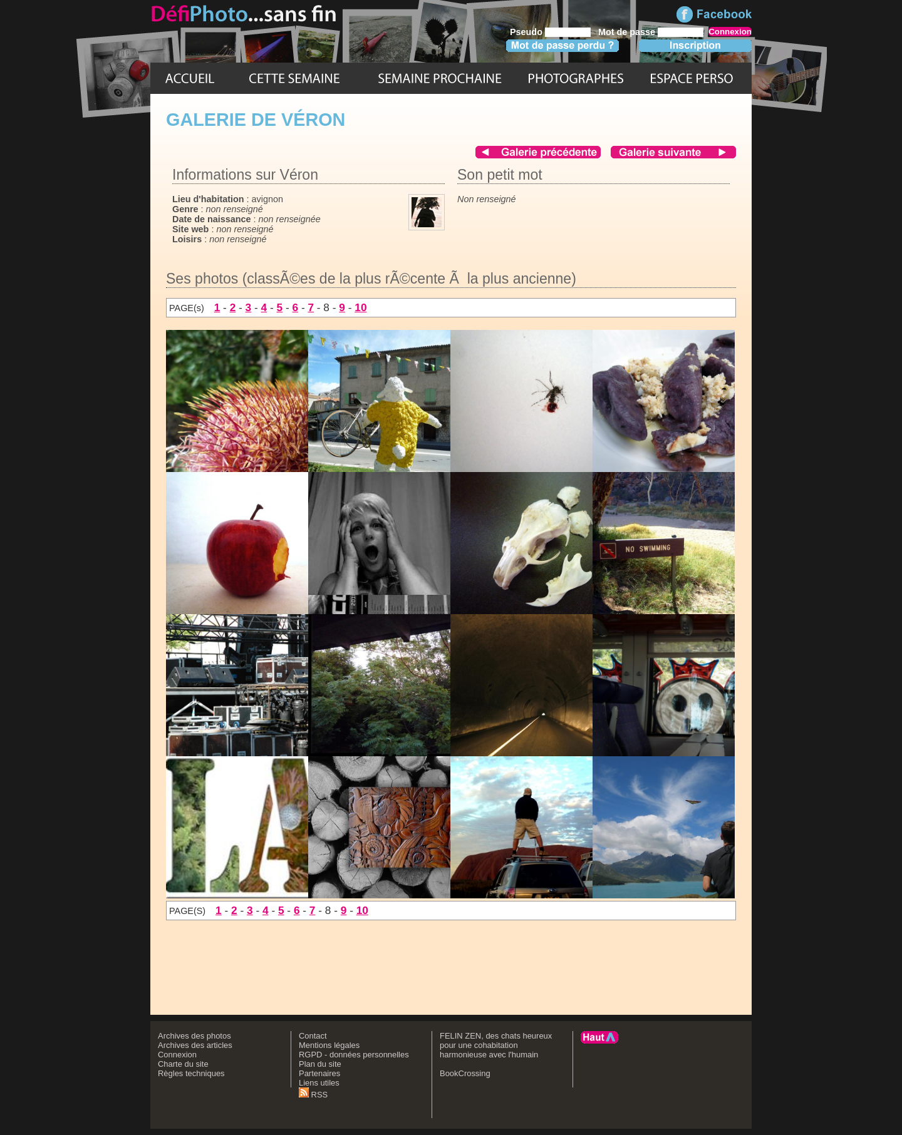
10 (360, 307)
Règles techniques (191, 1073)
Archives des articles (195, 1045)
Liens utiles (319, 1082)
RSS (313, 1094)
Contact (313, 1035)
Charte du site (183, 1064)
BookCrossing (465, 1073)
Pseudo (526, 32)
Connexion (177, 1054)
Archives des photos (194, 1035)
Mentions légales (329, 1045)
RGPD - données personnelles (354, 1054)
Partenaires (319, 1073)
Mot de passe (626, 32)
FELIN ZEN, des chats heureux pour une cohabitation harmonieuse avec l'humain (496, 1045)
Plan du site (320, 1064)
